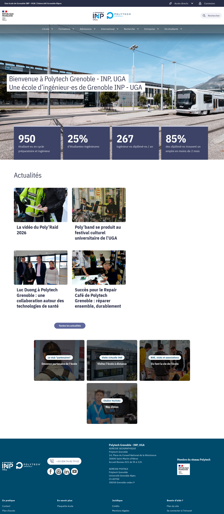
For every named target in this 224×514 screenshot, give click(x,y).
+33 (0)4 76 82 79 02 (64, 418)
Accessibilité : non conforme (126, 472)
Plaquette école (65, 463)
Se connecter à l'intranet (179, 467)
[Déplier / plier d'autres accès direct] (181, 3)
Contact (6, 463)
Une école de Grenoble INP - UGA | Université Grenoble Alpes (33, 3)
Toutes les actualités (70, 325)
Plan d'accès (8, 467)
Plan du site (173, 463)
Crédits (115, 463)
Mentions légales (120, 467)
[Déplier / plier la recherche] (211, 15)
